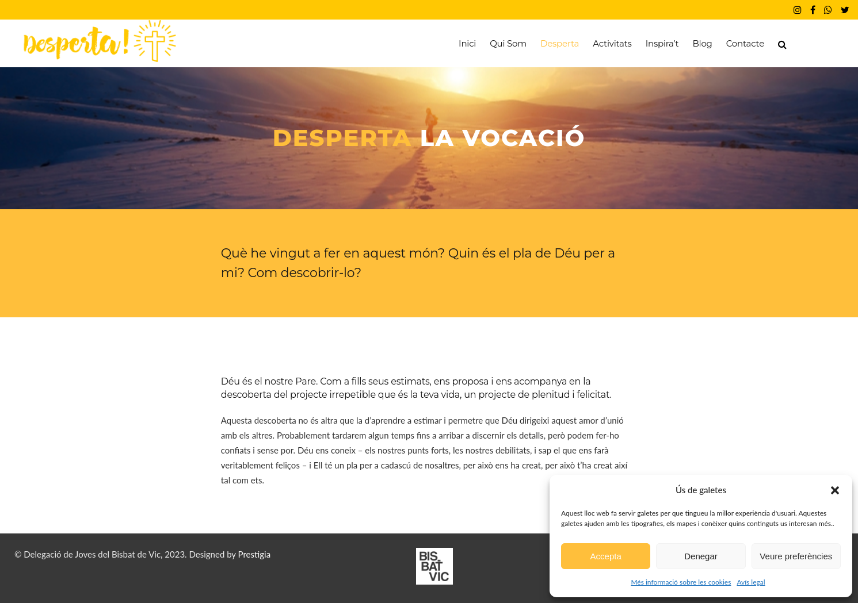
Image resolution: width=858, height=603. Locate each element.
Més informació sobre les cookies (681, 582)
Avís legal (751, 582)
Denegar (701, 556)
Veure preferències (796, 556)
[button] (835, 490)
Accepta (605, 556)
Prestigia (254, 554)
